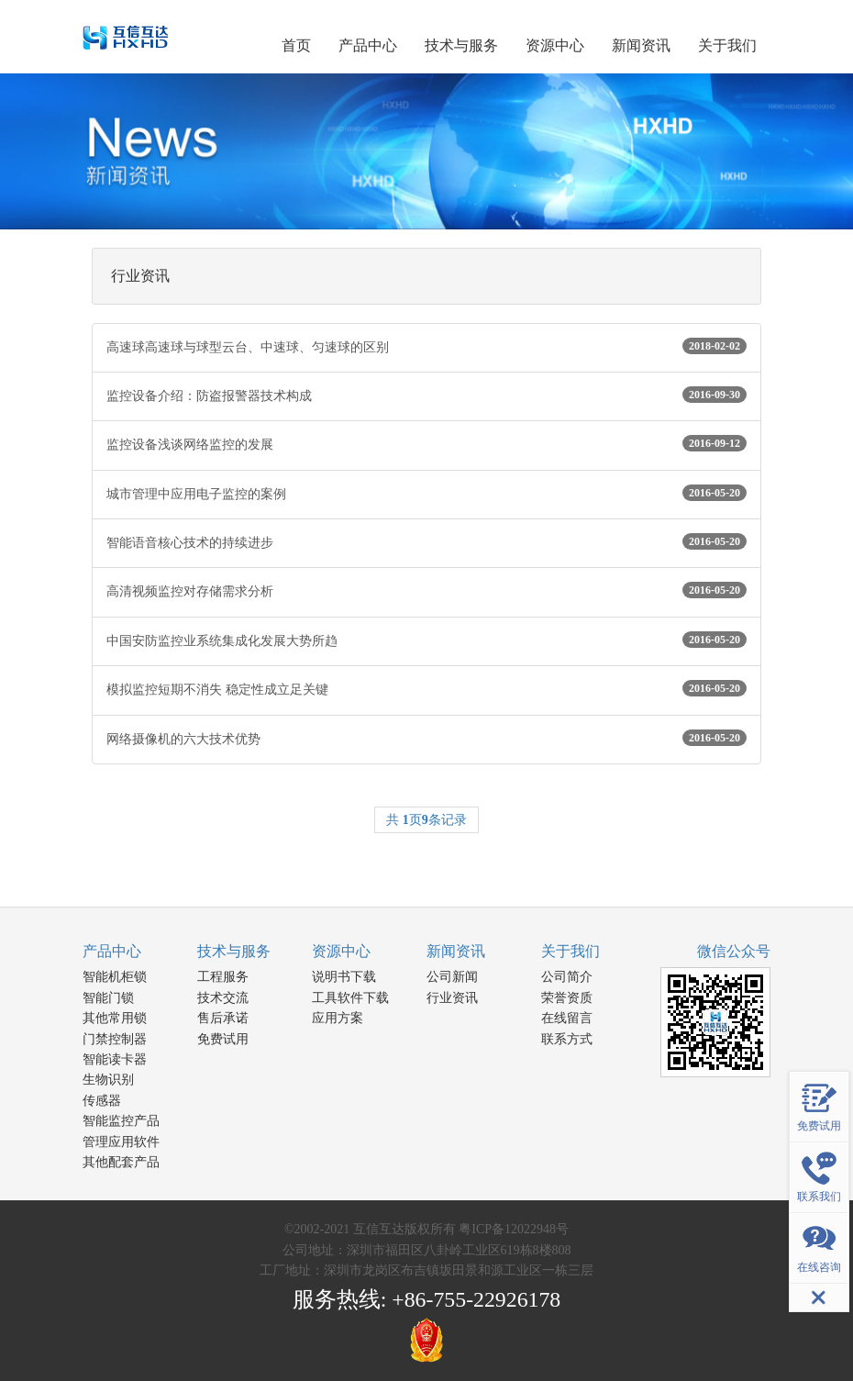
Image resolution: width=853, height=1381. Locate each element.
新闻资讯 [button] (641, 45)
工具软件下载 (350, 998)
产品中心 (112, 951)
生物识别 (108, 1079)
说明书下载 (344, 977)
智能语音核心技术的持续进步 (426, 541)
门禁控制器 (115, 1039)
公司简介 (567, 977)
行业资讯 (452, 998)
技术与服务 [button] (461, 45)
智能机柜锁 (115, 977)
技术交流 (223, 998)
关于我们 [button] (727, 45)
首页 (296, 45)
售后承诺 (223, 1018)
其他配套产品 (121, 1162)
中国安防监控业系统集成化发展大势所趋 (426, 639)
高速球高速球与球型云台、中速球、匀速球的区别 (426, 346)
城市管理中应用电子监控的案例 (426, 492)
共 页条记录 (426, 820)
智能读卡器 (115, 1059)
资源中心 (341, 951)
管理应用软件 (121, 1142)
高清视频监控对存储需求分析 (426, 590)
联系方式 (567, 1039)
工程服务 (223, 977)
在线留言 (567, 1018)
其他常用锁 (115, 1018)
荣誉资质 (567, 998)
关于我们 (570, 951)
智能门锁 (108, 998)
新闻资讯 (455, 951)
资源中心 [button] (555, 45)
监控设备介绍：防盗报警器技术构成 (426, 394)
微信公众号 (733, 951)
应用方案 (337, 1018)
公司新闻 (452, 977)
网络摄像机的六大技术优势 (426, 737)
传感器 (102, 1101)
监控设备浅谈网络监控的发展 (426, 443)
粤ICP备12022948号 (514, 1229)
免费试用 (223, 1039)
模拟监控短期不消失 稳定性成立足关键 (426, 688)
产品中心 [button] (367, 45)
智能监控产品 (121, 1121)
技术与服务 (234, 951)
